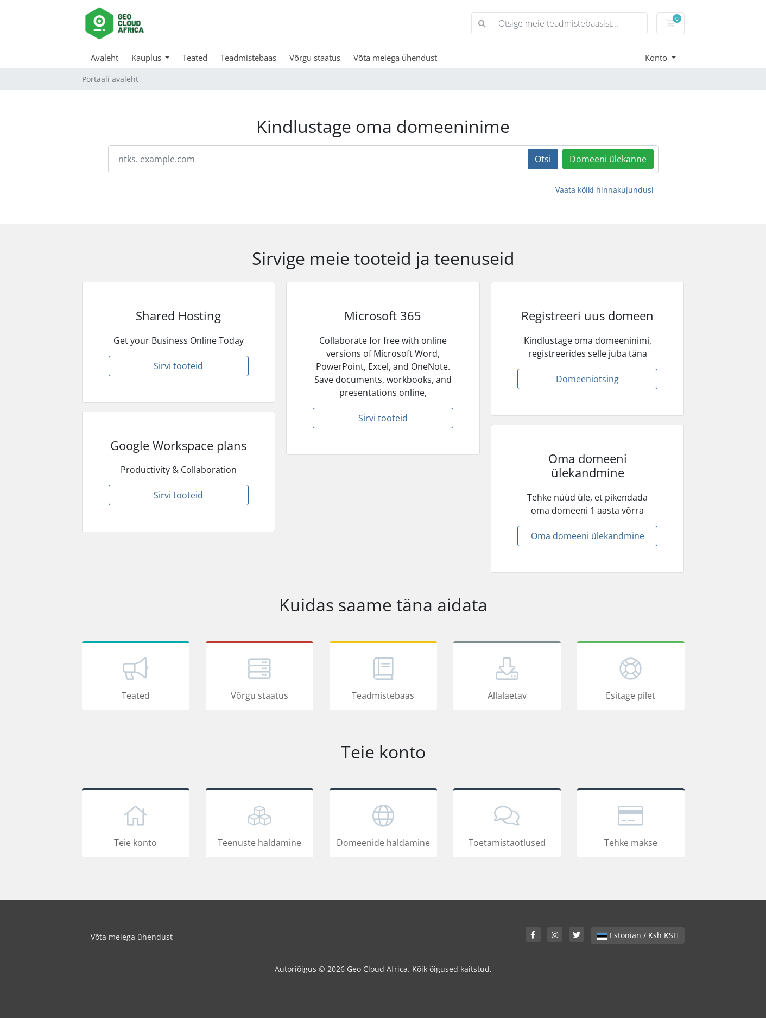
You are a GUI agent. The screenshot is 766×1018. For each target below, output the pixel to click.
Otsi (543, 159)
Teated (194, 57)
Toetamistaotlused (507, 825)
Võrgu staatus (314, 57)
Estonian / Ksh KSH (638, 935)
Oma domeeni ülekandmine (587, 536)
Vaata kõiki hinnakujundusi (604, 190)
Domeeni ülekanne (608, 159)
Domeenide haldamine (383, 825)
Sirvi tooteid (178, 366)
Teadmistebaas (248, 57)
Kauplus (147, 57)
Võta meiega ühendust (395, 57)
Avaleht (104, 57)
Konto (657, 57)
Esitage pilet (631, 677)
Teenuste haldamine (259, 825)
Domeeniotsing (587, 379)
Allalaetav (507, 677)
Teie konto (135, 825)
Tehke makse (631, 825)
